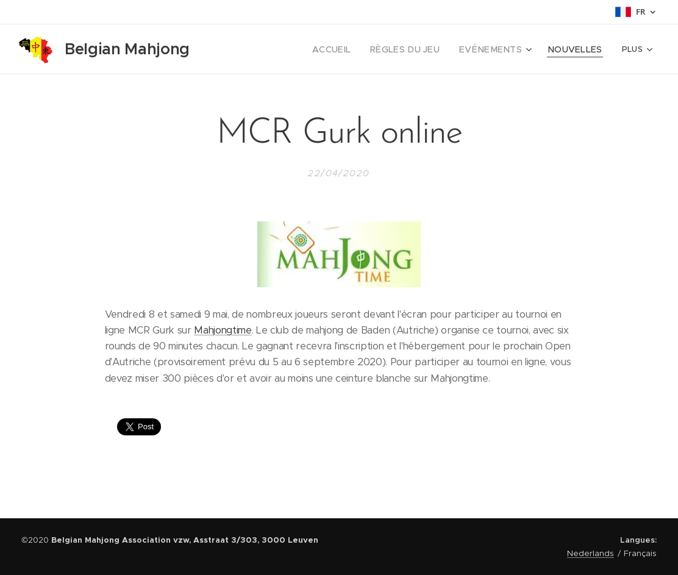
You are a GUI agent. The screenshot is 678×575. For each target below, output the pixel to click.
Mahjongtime (222, 330)
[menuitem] (355, 49)
